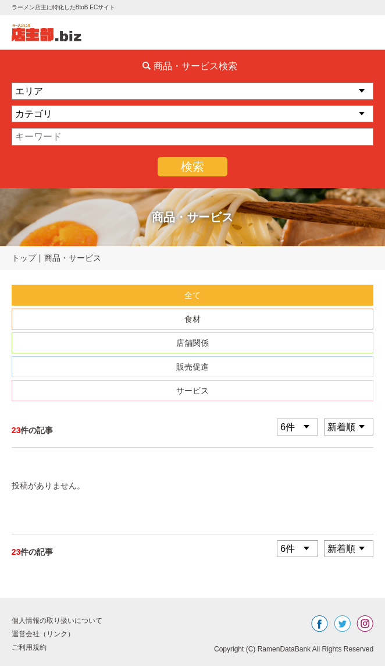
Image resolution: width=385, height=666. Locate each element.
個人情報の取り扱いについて (57, 621)
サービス (192, 390)
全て (192, 295)
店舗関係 (192, 343)
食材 (192, 319)
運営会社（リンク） (43, 634)
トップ (24, 258)
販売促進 (192, 366)
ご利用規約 (29, 647)
